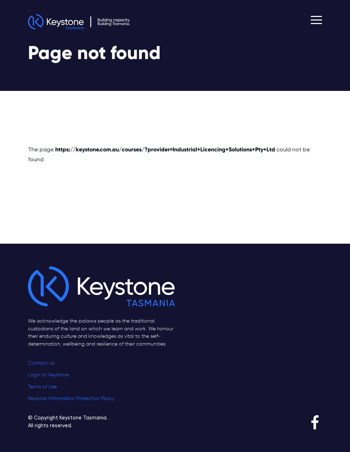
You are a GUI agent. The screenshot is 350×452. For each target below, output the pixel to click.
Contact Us (41, 363)
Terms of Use (42, 386)
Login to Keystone (48, 374)
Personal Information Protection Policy (71, 398)
